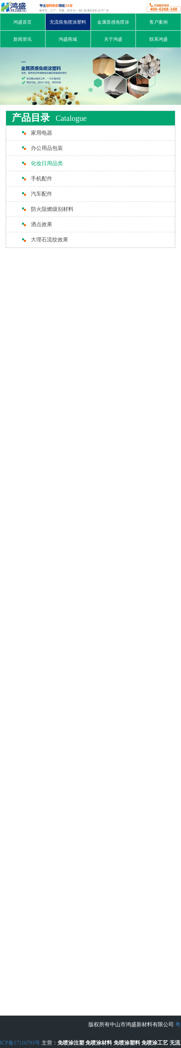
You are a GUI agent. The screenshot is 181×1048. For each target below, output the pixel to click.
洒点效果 (41, 224)
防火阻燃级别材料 (52, 209)
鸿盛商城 (68, 39)
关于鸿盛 (113, 39)
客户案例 (158, 22)
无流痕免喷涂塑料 (68, 22)
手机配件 (41, 179)
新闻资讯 (22, 39)
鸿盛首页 (22, 22)
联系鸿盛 (158, 39)
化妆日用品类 (47, 163)
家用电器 (41, 133)
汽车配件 (41, 194)
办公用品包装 (47, 148)
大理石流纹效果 (49, 240)
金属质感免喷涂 (113, 22)
